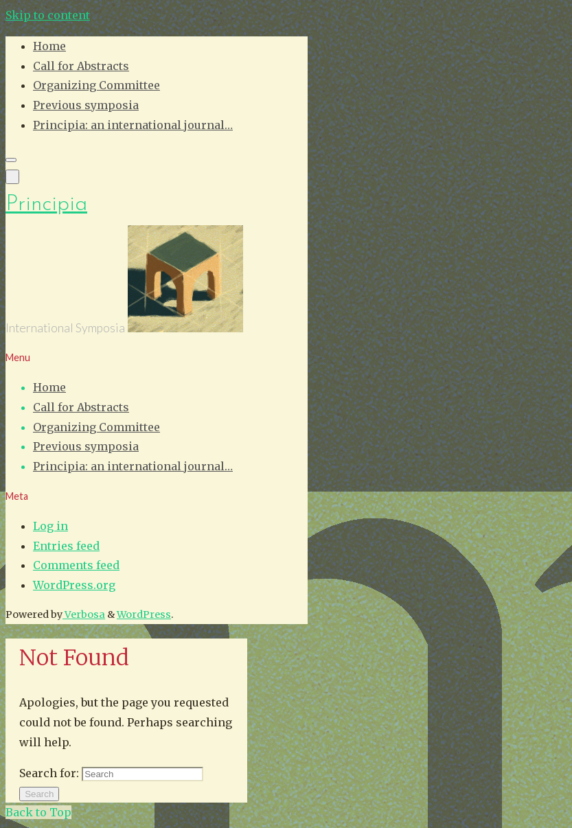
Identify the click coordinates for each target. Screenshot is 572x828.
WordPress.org (74, 585)
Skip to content (47, 15)
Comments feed (76, 565)
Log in (50, 526)
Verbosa (83, 614)
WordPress (144, 614)
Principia (46, 205)
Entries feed (66, 546)
